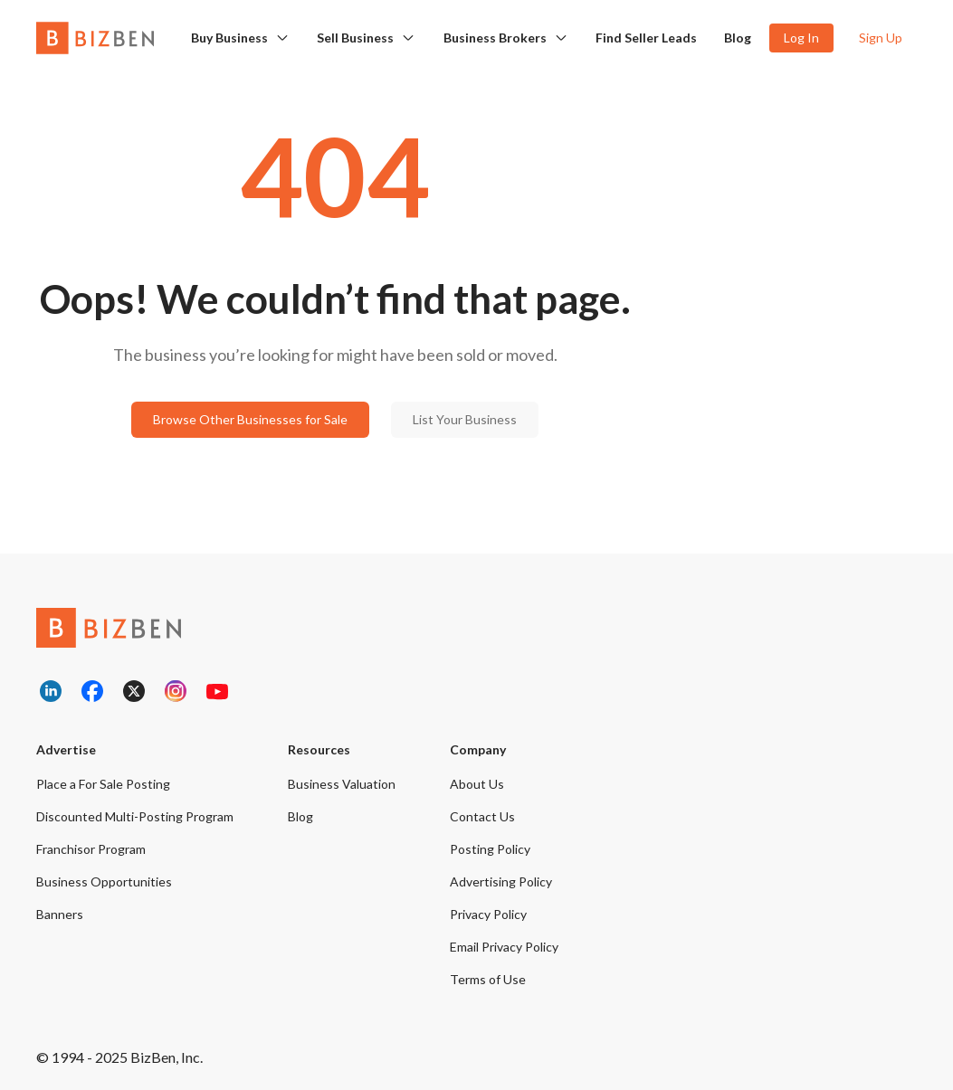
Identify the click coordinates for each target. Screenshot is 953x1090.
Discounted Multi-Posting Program (134, 816)
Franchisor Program (91, 849)
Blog (737, 37)
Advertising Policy (501, 881)
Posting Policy (490, 849)
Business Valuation (341, 783)
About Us (477, 783)
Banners (59, 914)
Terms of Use (488, 979)
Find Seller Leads (646, 37)
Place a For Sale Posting (103, 783)
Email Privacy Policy (504, 946)
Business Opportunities (104, 881)
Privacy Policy (488, 914)
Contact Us (482, 816)
